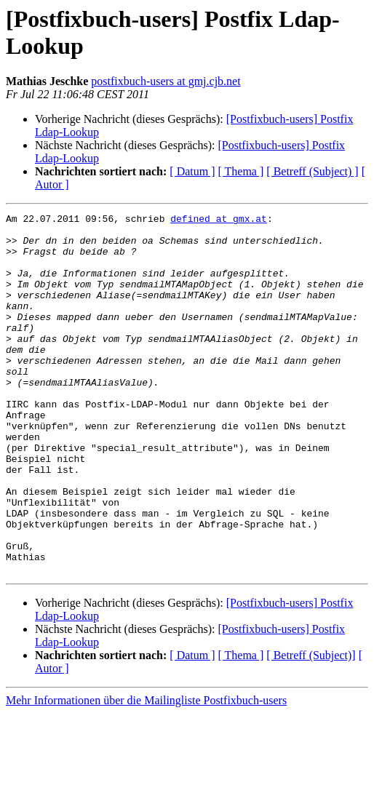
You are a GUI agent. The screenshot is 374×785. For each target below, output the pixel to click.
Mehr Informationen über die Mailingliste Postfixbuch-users (146, 772)
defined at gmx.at (218, 220)
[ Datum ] (192, 171)
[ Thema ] (241, 171)
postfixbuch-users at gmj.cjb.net (165, 81)
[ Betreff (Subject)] (310, 727)
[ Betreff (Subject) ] (312, 171)
